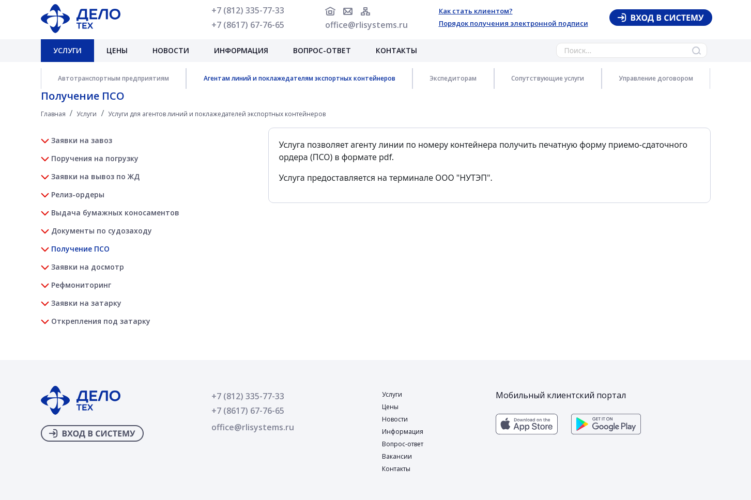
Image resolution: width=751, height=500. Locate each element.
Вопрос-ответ (322, 50)
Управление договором (656, 78)
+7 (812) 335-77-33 (247, 10)
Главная (53, 114)
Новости (170, 50)
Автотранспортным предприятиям (113, 78)
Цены (117, 50)
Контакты (396, 50)
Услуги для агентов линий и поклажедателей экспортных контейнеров (217, 114)
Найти (696, 50)
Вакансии (397, 456)
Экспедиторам (453, 78)
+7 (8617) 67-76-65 (247, 24)
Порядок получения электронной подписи (513, 23)
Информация (241, 50)
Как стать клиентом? (476, 10)
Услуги (67, 50)
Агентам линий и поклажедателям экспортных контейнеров (299, 78)
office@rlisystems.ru (366, 24)
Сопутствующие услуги (547, 78)
